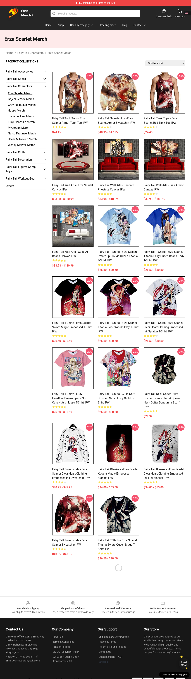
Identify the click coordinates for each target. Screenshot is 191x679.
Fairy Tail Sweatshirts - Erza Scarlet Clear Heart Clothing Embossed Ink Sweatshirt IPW (71, 474)
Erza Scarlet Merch (59, 53)
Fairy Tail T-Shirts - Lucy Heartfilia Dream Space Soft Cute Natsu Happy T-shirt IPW (71, 398)
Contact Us (105, 651)
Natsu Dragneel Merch (22, 133)
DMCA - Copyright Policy (66, 651)
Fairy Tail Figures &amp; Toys (21, 169)
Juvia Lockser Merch (21, 116)
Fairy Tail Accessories (19, 71)
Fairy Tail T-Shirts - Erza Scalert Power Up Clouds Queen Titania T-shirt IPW (118, 256)
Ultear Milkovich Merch (22, 139)
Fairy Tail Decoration (19, 159)
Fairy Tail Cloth (15, 152)
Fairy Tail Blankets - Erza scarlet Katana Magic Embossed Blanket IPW (118, 474)
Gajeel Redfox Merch (21, 99)
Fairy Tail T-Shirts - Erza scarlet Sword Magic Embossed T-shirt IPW (72, 327)
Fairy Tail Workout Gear (20, 178)
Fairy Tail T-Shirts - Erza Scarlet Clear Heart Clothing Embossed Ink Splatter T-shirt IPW (163, 327)
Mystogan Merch (18, 127)
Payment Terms (107, 641)
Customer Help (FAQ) (110, 656)
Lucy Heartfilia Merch (21, 122)
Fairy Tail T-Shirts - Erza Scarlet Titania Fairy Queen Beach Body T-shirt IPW (164, 256)
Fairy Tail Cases (16, 79)
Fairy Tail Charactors (30, 53)
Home (9, 53)
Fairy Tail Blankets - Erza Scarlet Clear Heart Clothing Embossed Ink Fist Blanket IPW (164, 474)
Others (10, 186)
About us (58, 636)
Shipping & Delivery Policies (114, 636)
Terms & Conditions (63, 641)
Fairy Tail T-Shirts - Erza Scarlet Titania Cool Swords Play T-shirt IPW (118, 327)
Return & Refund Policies (112, 646)
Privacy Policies (61, 646)
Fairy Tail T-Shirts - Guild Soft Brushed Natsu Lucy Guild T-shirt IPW (116, 398)
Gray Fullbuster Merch (22, 105)
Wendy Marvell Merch (21, 145)
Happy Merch (16, 110)
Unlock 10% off (184, 663)
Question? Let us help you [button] (174, 674)
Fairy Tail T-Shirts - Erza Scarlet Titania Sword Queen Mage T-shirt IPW (117, 545)
